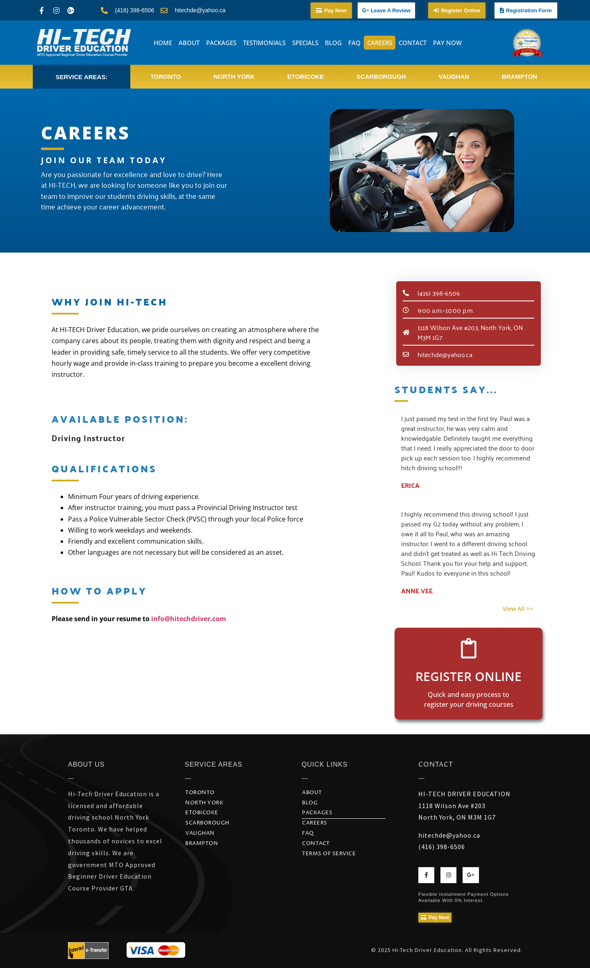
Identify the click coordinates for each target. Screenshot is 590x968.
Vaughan (453, 76)
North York (234, 76)
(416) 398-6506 (441, 847)
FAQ (354, 43)
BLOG (333, 43)
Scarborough (381, 76)
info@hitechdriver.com (188, 618)
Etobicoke (305, 76)
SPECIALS (305, 43)
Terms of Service (329, 853)
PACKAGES (221, 43)
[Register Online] (468, 648)
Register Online (468, 676)
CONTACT (413, 43)
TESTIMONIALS (264, 43)
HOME (163, 43)
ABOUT (189, 43)
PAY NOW (447, 43)
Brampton (519, 76)
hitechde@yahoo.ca (449, 835)
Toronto (165, 76)
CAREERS (379, 43)
